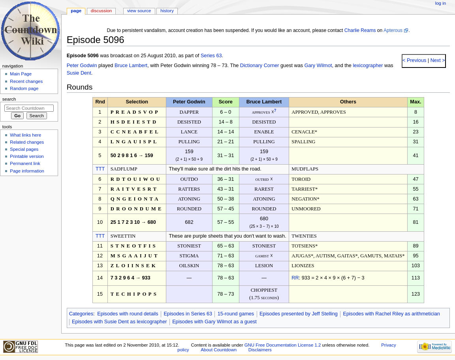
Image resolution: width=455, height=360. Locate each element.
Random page (24, 88)
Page (76, 10)
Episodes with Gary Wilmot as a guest (214, 321)
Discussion (101, 10)
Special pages (24, 149)
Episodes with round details (127, 314)
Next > (437, 60)
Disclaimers (260, 349)
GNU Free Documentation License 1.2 (282, 345)
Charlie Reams (360, 30)
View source (139, 10)
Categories (81, 314)
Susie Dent (79, 73)
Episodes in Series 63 (188, 314)
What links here (25, 135)
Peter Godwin (82, 65)
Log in (440, 3)
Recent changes (26, 81)
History (167, 10)
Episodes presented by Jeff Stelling (298, 314)
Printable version (26, 156)
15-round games (236, 314)
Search (9, 99)
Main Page (21, 73)
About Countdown (219, 349)
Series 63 (211, 55)
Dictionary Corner (259, 65)
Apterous (393, 30)
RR (295, 278)
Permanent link (25, 163)
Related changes (27, 142)
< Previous (414, 60)
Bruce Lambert (131, 65)
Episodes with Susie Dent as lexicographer (119, 321)
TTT (100, 169)
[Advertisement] (29, 238)
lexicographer (368, 65)
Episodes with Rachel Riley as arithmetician (391, 314)
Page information (27, 171)
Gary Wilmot (318, 65)
